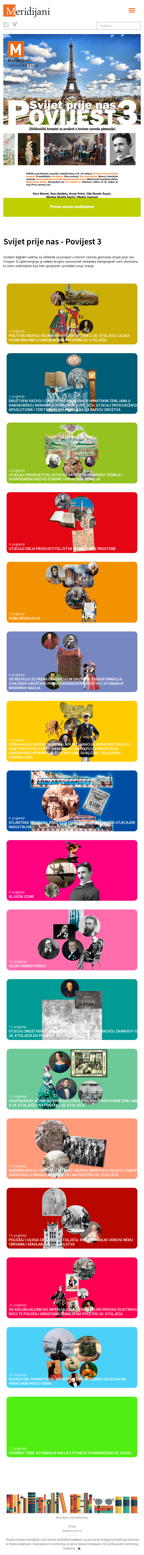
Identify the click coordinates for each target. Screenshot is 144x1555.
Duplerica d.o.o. (72, 1531)
